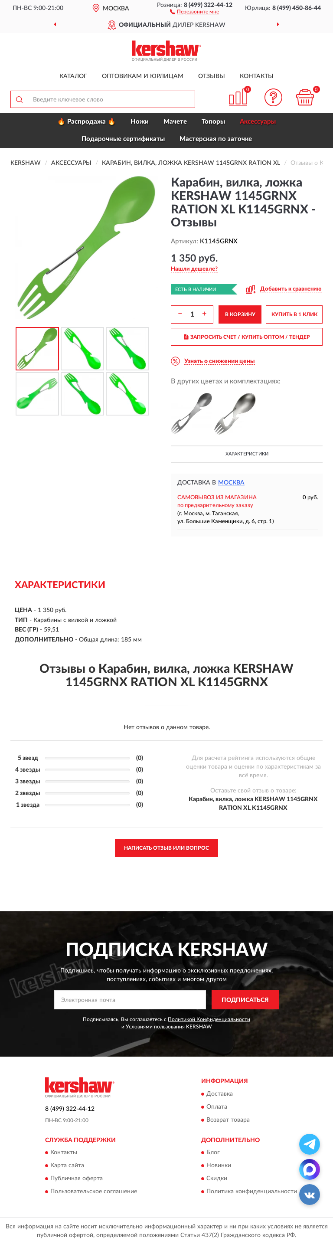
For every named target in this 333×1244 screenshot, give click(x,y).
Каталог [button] (73, 76)
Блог (213, 1153)
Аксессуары (258, 121)
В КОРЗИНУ (240, 314)
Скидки (216, 1179)
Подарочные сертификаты (123, 139)
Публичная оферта (76, 1179)
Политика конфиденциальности (251, 1192)
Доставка (219, 1094)
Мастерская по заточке (216, 139)
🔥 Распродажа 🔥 (86, 121)
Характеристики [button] (246, 454)
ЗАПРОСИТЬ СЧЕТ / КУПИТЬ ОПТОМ (247, 337)
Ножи (140, 121)
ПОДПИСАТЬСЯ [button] (245, 1000)
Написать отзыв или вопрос (166, 848)
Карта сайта (67, 1166)
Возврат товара (228, 1120)
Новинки (218, 1166)
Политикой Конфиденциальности (209, 1019)
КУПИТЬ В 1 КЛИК (294, 314)
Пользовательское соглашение (93, 1192)
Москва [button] (231, 483)
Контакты (257, 76)
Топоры (213, 121)
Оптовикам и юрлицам (142, 76)
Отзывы (211, 76)
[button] (194, 11)
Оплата (216, 1107)
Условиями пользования (155, 1026)
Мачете (175, 121)
